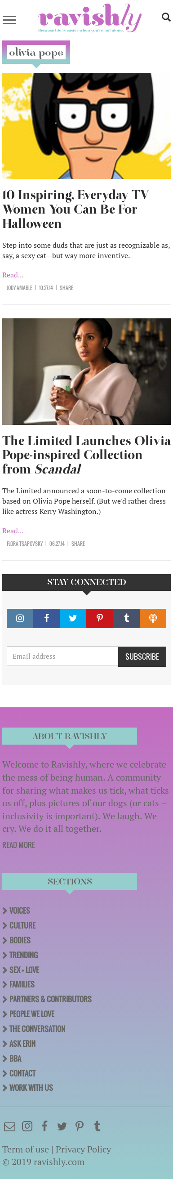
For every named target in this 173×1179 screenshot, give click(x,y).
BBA (15, 1058)
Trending (23, 955)
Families (22, 984)
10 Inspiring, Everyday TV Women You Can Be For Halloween (75, 209)
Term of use (25, 1149)
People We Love (31, 1014)
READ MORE (18, 845)
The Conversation (37, 1028)
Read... (12, 275)
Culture (22, 925)
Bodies (20, 940)
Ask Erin (22, 1043)
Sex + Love (24, 970)
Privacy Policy (83, 1149)
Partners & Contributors (50, 999)
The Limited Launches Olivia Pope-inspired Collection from (86, 455)
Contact (22, 1073)
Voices (19, 910)
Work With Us (31, 1087)
